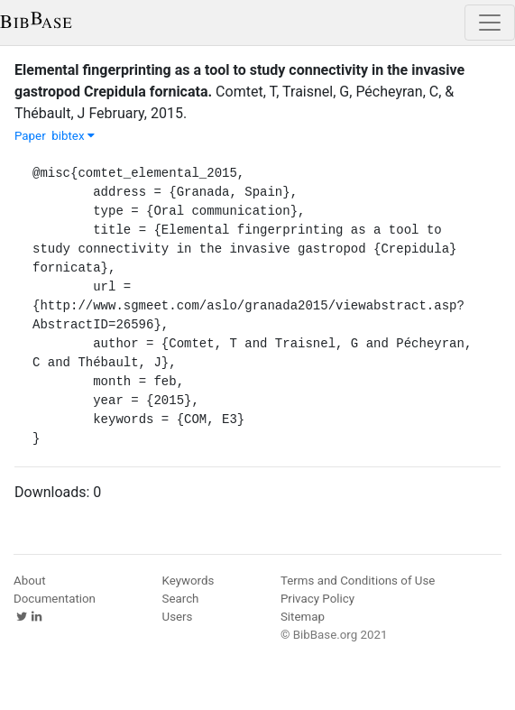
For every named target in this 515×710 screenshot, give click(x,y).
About (30, 580)
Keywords (188, 580)
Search (180, 598)
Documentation (55, 598)
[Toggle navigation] (489, 23)
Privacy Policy (317, 598)
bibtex (73, 136)
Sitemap (302, 616)
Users (177, 616)
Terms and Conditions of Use (357, 580)
